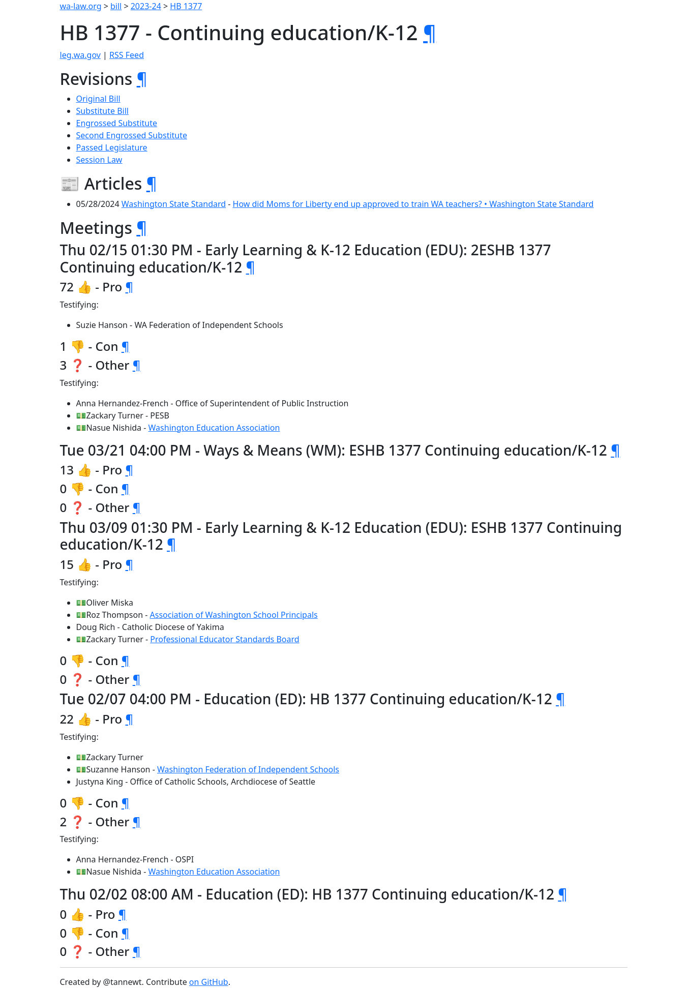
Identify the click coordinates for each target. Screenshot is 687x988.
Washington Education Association (214, 427)
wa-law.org (81, 6)
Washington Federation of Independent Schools (248, 769)
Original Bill (98, 98)
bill (116, 6)
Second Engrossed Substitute (132, 135)
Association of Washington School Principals (234, 614)
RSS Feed (126, 55)
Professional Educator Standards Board (224, 639)
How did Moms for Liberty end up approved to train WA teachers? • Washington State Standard (413, 203)
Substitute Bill (102, 110)
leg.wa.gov (80, 55)
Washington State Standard (174, 203)
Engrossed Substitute (117, 123)
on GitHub (208, 981)
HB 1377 (186, 6)
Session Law (99, 159)
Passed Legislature (111, 147)
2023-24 (146, 6)
